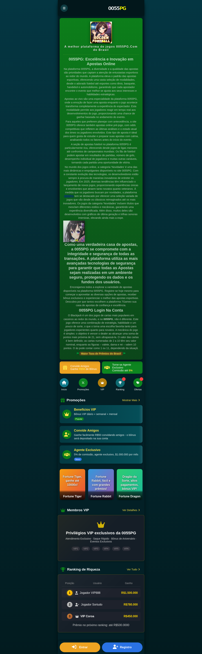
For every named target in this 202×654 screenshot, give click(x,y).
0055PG (69, 196)
